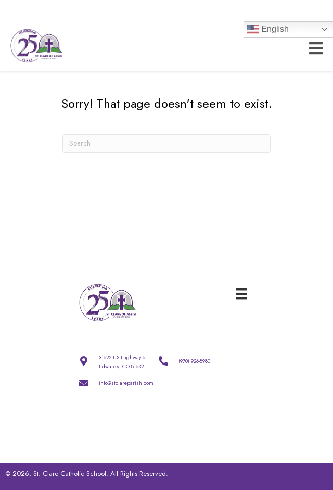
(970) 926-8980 (194, 361)
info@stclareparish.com (126, 383)
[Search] (166, 143)
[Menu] (241, 293)
